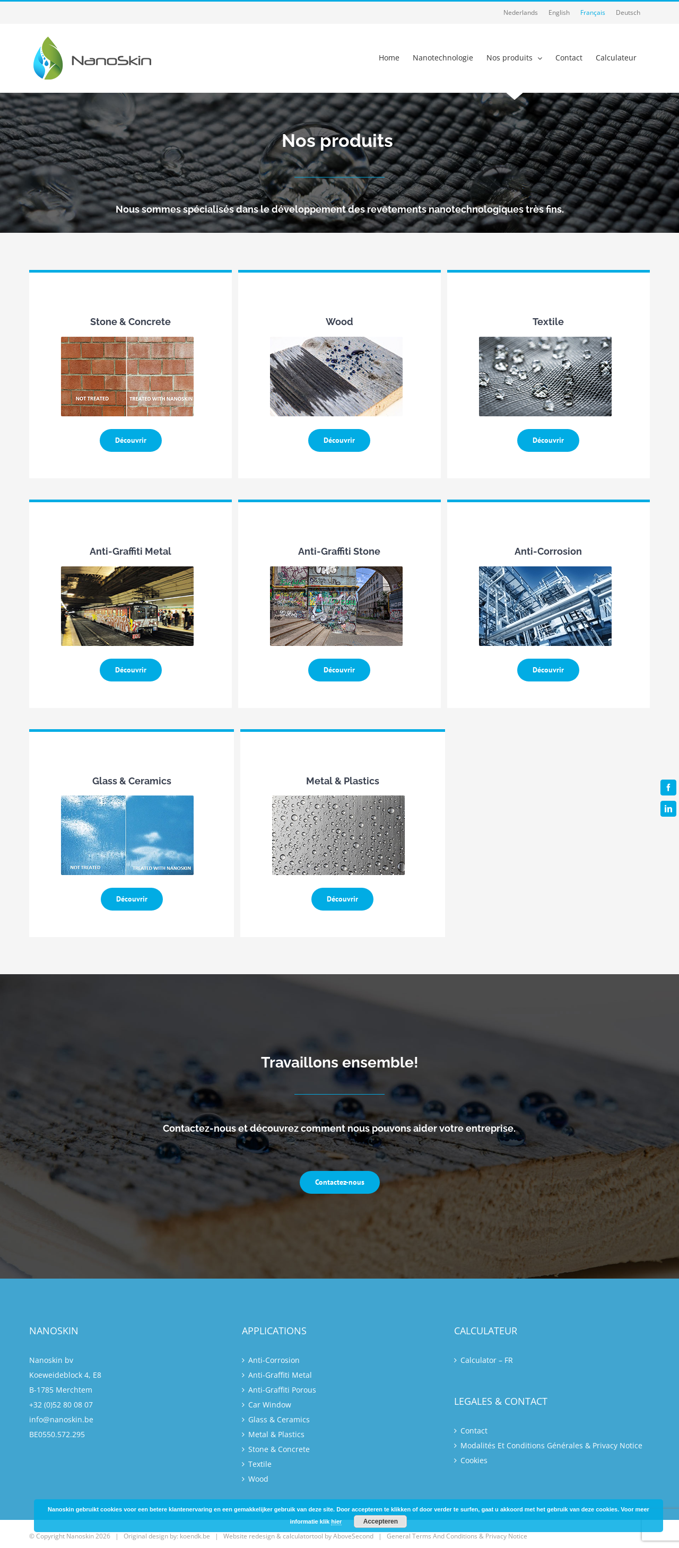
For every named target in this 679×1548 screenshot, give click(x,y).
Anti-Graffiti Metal (280, 1375)
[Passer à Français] (593, 12)
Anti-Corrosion (274, 1360)
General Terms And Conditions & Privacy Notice (457, 1536)
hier (336, 1521)
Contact (474, 1430)
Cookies (474, 1460)
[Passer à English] (559, 12)
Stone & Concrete (279, 1449)
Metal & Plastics (276, 1434)
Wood (258, 1479)
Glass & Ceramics (279, 1419)
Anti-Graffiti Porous (282, 1390)
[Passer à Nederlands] (520, 12)
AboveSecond (353, 1536)
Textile (260, 1464)
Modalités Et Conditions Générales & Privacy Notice (551, 1445)
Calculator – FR (486, 1360)
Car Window (269, 1405)
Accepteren (380, 1521)
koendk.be (195, 1536)
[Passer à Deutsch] (628, 12)
